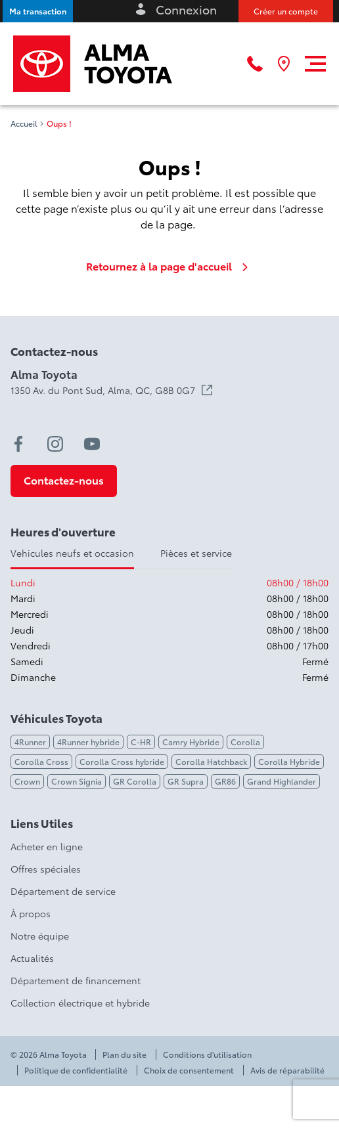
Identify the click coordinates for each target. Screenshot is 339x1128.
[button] (38, 11)
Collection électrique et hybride (80, 1002)
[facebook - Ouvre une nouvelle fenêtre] (18, 444)
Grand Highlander (281, 781)
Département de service (63, 891)
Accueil (24, 123)
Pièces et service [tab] (196, 552)
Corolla (245, 741)
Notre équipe (40, 935)
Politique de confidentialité (75, 1070)
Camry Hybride (190, 741)
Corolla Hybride (289, 761)
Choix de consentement (189, 1070)
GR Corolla (134, 781)
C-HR (141, 741)
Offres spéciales (46, 868)
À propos (31, 913)
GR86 (225, 781)
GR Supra (186, 781)
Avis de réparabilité (287, 1070)
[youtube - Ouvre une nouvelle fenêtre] (92, 444)
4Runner (30, 741)
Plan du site (124, 1054)
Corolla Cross (41, 761)
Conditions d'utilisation (207, 1054)
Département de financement (76, 980)
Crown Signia (76, 781)
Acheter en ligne (47, 846)
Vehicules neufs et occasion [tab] (72, 552)
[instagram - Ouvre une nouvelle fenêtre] (55, 444)
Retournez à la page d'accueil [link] (169, 266)
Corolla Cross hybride (121, 761)
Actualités (32, 958)
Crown (27, 781)
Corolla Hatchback (211, 761)
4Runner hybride (88, 741)
